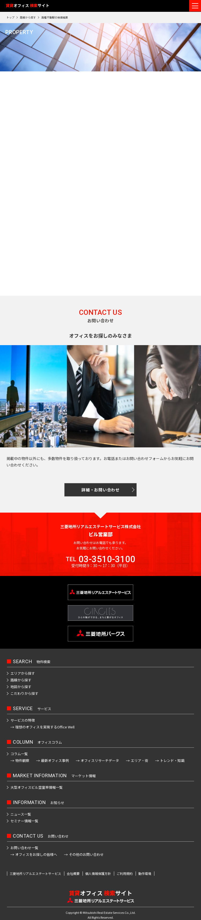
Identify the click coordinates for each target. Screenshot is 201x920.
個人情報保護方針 (98, 873)
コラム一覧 (19, 753)
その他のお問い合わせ (86, 854)
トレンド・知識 (172, 760)
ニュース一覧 (20, 814)
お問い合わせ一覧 (24, 847)
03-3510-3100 (107, 559)
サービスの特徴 (22, 720)
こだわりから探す (24, 693)
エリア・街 (139, 760)
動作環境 (144, 873)
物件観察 (22, 760)
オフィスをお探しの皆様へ (36, 854)
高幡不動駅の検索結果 (54, 17)
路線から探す (28, 17)
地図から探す (20, 686)
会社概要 (73, 873)
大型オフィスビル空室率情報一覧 (36, 787)
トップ (10, 17)
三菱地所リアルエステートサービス (35, 873)
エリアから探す (22, 673)
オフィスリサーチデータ (100, 760)
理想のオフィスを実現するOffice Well (45, 726)
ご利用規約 (125, 873)
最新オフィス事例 (55, 760)
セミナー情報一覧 (24, 820)
